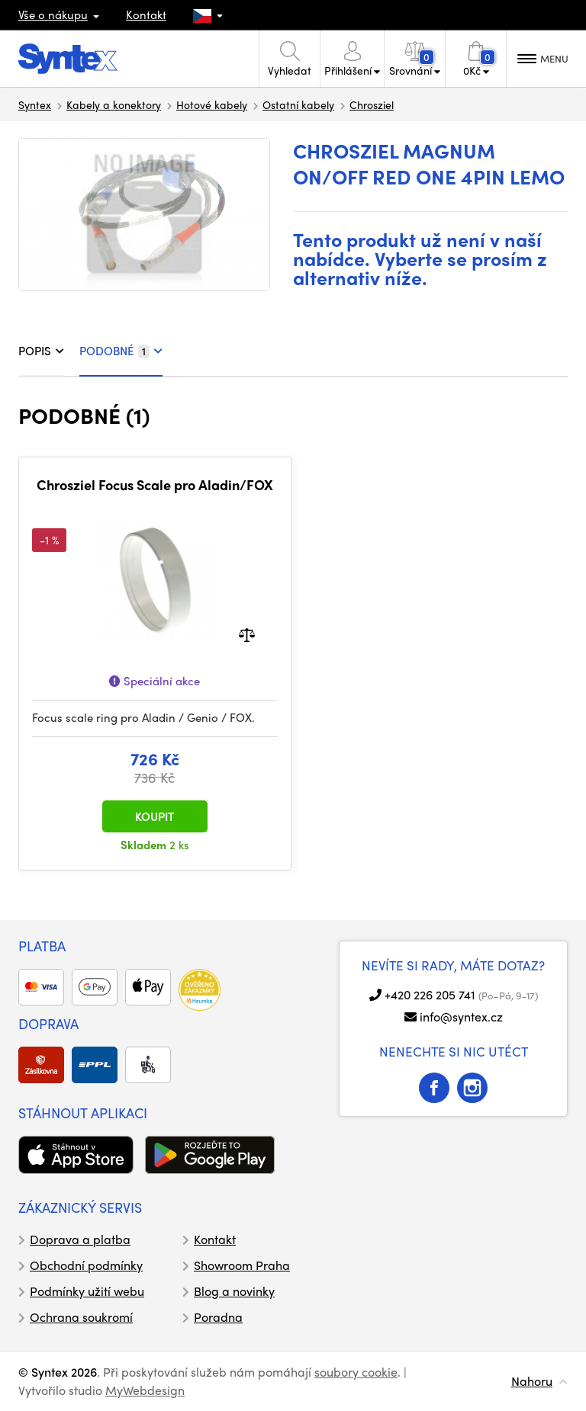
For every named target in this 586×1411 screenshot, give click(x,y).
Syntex (34, 104)
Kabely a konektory (113, 104)
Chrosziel (371, 104)
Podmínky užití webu (87, 1291)
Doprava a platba (80, 1239)
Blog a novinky (234, 1291)
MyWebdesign (145, 1390)
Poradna (218, 1317)
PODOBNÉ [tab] (121, 350)
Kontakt (146, 14)
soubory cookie (356, 1372)
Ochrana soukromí (81, 1317)
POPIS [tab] (41, 350)
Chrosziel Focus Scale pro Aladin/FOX (155, 485)
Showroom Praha (242, 1265)
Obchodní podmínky (86, 1265)
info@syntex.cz (461, 1016)
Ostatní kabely (298, 104)
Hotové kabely (211, 104)
